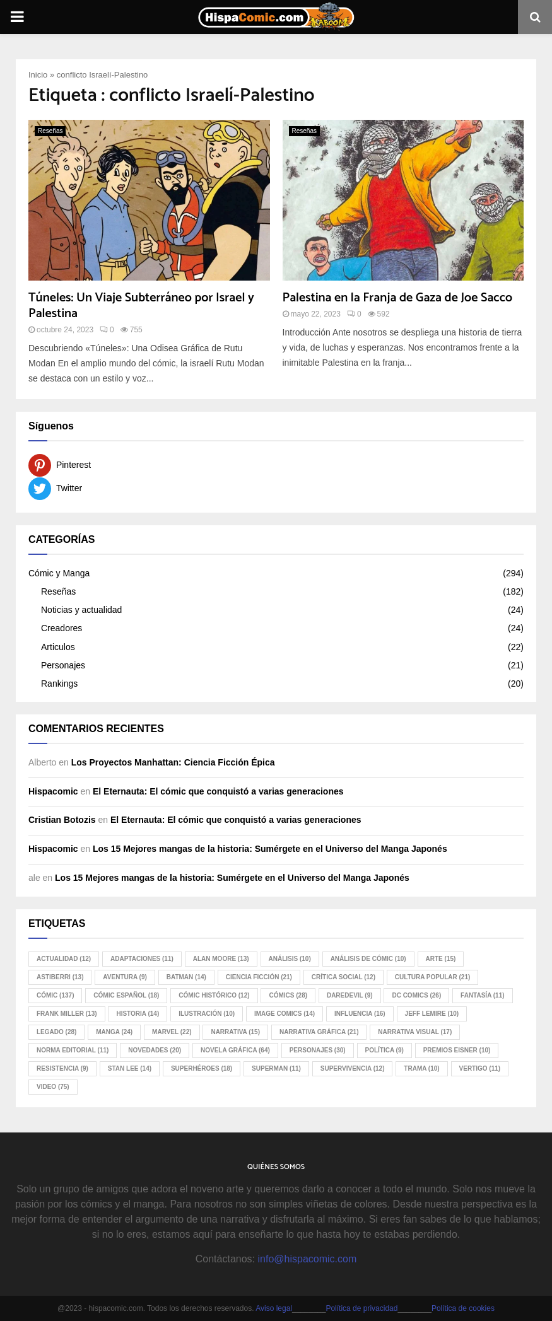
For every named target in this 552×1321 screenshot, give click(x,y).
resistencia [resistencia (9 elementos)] (62, 1068)
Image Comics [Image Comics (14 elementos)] (284, 1013)
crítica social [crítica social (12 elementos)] (343, 977)
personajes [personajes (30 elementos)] (318, 1050)
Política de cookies (463, 1308)
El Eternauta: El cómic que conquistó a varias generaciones (218, 791)
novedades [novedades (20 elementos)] (154, 1050)
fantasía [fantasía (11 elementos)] (482, 995)
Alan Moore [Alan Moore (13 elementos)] (221, 958)
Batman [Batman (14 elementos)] (186, 977)
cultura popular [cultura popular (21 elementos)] (432, 977)
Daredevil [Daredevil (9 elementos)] (350, 995)
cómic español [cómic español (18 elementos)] (126, 995)
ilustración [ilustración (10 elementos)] (207, 1013)
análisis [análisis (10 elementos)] (290, 958)
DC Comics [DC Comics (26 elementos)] (416, 995)
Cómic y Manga (59, 573)
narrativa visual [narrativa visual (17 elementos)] (415, 1031)
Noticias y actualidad (81, 610)
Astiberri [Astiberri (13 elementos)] (60, 977)
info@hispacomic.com (306, 1259)
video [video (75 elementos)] (53, 1086)
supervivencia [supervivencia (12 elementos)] (352, 1068)
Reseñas (50, 130)
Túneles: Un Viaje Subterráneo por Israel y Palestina (141, 306)
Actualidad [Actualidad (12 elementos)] (64, 958)
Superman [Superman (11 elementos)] (276, 1068)
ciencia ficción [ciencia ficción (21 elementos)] (259, 977)
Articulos (58, 647)
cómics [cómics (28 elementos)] (288, 995)
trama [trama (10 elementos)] (421, 1068)
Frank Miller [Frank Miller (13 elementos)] (67, 1013)
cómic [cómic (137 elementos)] (55, 995)
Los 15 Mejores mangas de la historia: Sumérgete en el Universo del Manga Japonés (270, 849)
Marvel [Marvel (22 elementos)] (171, 1031)
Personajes (63, 665)
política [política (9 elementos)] (384, 1050)
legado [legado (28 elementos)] (56, 1031)
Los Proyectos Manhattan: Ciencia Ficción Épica (173, 762)
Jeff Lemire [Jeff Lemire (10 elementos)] (432, 1013)
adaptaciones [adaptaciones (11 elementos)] (141, 958)
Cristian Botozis (62, 820)
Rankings (59, 683)
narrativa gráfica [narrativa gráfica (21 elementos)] (319, 1031)
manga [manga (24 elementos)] (114, 1031)
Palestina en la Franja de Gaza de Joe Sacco (398, 298)
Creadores (61, 628)
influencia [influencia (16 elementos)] (359, 1013)
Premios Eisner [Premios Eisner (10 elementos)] (457, 1050)
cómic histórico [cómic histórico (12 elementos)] (214, 995)
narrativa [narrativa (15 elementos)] (235, 1031)
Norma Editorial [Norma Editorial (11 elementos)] (73, 1050)
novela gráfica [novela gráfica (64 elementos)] (235, 1050)
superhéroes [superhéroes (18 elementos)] (201, 1068)
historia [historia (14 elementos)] (137, 1013)
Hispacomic (53, 791)
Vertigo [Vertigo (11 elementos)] (480, 1068)
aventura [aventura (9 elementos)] (124, 977)
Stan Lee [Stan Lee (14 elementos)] (129, 1068)
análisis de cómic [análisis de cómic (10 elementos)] (368, 958)
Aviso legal (273, 1308)
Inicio (37, 74)
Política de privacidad (361, 1308)
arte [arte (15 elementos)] (441, 958)
